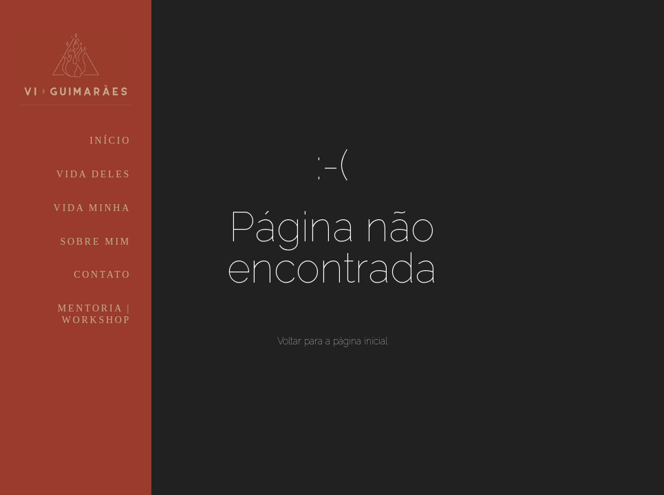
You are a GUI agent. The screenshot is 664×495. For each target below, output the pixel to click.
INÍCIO (110, 140)
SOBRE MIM (96, 241)
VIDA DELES (93, 174)
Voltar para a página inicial (332, 341)
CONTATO (102, 275)
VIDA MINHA (92, 208)
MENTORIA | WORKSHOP (94, 314)
